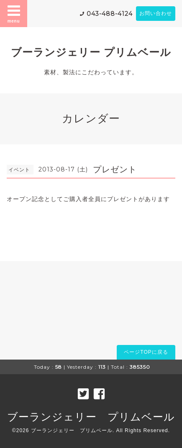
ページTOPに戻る (146, 352)
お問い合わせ (155, 13)
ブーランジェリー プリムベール (91, 52)
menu (13, 13)
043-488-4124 (110, 14)
